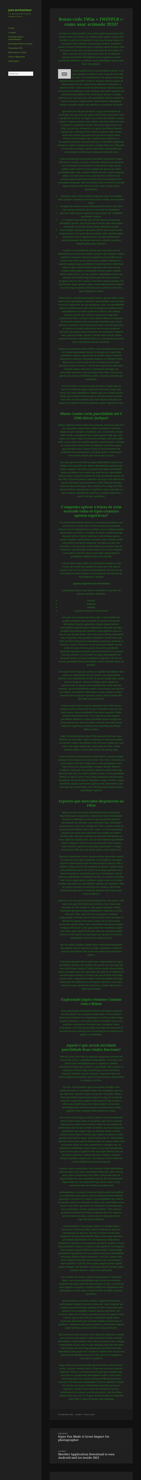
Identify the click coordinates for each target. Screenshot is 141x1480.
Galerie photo (13, 61)
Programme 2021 (15, 48)
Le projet (12, 32)
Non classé (90, 1414)
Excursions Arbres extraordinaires (15, 38)
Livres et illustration (16, 57)
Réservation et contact (17, 52)
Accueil (11, 28)
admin (79, 1414)
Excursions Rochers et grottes (20, 44)
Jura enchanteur (20, 10)
